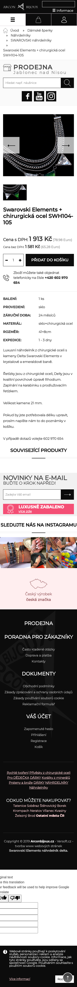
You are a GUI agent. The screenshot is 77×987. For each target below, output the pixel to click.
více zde (25, 511)
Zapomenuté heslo (38, 729)
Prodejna (43, 69)
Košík (38, 747)
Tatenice (19, 806)
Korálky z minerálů (56, 778)
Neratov (36, 811)
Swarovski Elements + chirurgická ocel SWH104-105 (34, 52)
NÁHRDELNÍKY (56, 783)
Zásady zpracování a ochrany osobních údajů (38, 692)
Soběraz (33, 806)
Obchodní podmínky (38, 686)
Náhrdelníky (20, 35)
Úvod (14, 30)
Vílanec (48, 811)
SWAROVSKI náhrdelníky (31, 40)
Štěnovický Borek (53, 806)
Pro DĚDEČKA (18, 778)
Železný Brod (25, 816)
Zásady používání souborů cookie (38, 698)
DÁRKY (35, 778)
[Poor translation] (15, 898)
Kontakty (38, 661)
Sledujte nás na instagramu (39, 525)
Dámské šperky (39, 30)
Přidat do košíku (49, 260)
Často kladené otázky (38, 649)
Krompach (21, 811)
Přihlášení (38, 735)
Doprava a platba (38, 655)
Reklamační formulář (38, 704)
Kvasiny (60, 811)
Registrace (39, 741)
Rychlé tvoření (18, 773)
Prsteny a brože (21, 783)
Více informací (19, 978)
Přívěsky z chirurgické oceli (49, 773)
